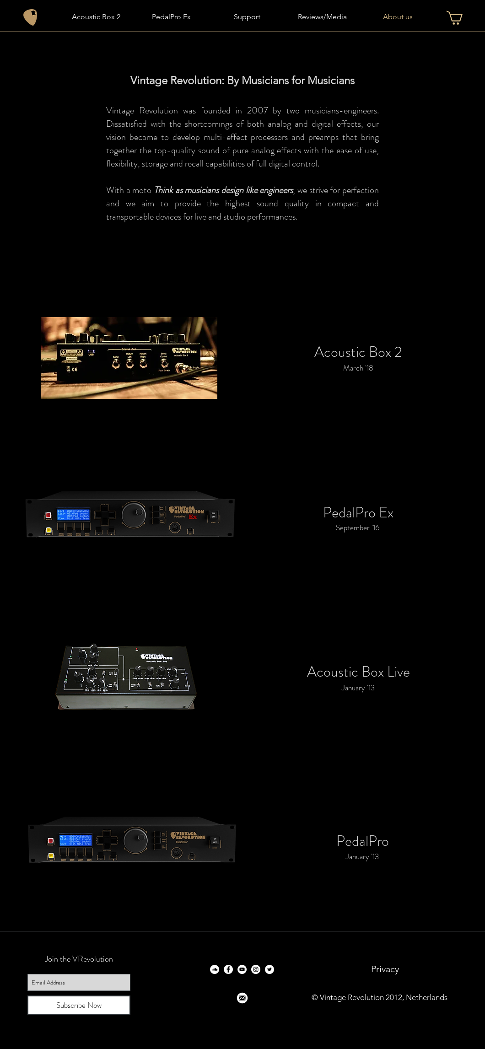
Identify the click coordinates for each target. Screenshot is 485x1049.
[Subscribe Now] (78, 1005)
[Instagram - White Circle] (255, 969)
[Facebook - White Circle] (228, 969)
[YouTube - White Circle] (242, 969)
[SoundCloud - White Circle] (214, 969)
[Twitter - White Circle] (269, 969)
